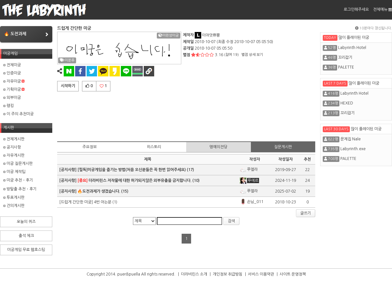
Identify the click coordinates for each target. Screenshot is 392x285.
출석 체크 (26, 236)
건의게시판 (13, 206)
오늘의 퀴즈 (26, 222)
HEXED (346, 103)
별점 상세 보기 (252, 54)
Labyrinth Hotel (352, 48)
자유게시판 (13, 155)
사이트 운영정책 (293, 274)
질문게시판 (283, 147)
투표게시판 (13, 197)
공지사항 (12, 147)
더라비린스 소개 (194, 274)
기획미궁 (13, 89)
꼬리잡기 (345, 57)
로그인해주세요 (356, 9)
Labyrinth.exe (353, 149)
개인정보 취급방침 (227, 274)
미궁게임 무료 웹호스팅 (26, 250)
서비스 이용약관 (261, 274)
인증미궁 (12, 73)
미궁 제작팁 (14, 172)
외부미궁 (12, 98)
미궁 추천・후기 (18, 180)
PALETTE (346, 67)
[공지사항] (68, 170)
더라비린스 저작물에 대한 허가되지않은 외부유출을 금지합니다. (134, 180)
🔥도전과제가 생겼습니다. (98, 191)
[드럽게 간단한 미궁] (76, 202)
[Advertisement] (186, 115)
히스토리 (154, 147)
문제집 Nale (350, 139)
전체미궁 (12, 65)
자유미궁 (13, 81)
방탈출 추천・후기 (20, 189)
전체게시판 (13, 139)
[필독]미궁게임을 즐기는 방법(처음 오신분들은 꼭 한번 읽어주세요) (131, 170)
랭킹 (8, 106)
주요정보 (89, 147)
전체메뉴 (382, 9)
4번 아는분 (102, 202)
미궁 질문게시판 (18, 164)
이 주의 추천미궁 (18, 114)
